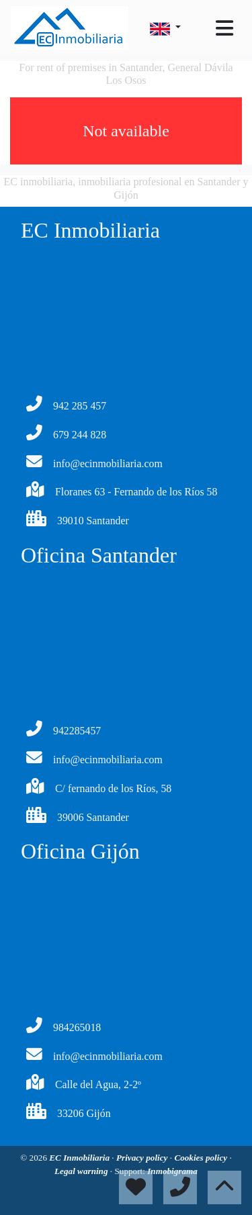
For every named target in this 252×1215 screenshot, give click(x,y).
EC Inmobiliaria (80, 1158)
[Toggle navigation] (224, 28)
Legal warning (82, 1171)
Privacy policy (143, 1158)
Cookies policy (201, 1158)
